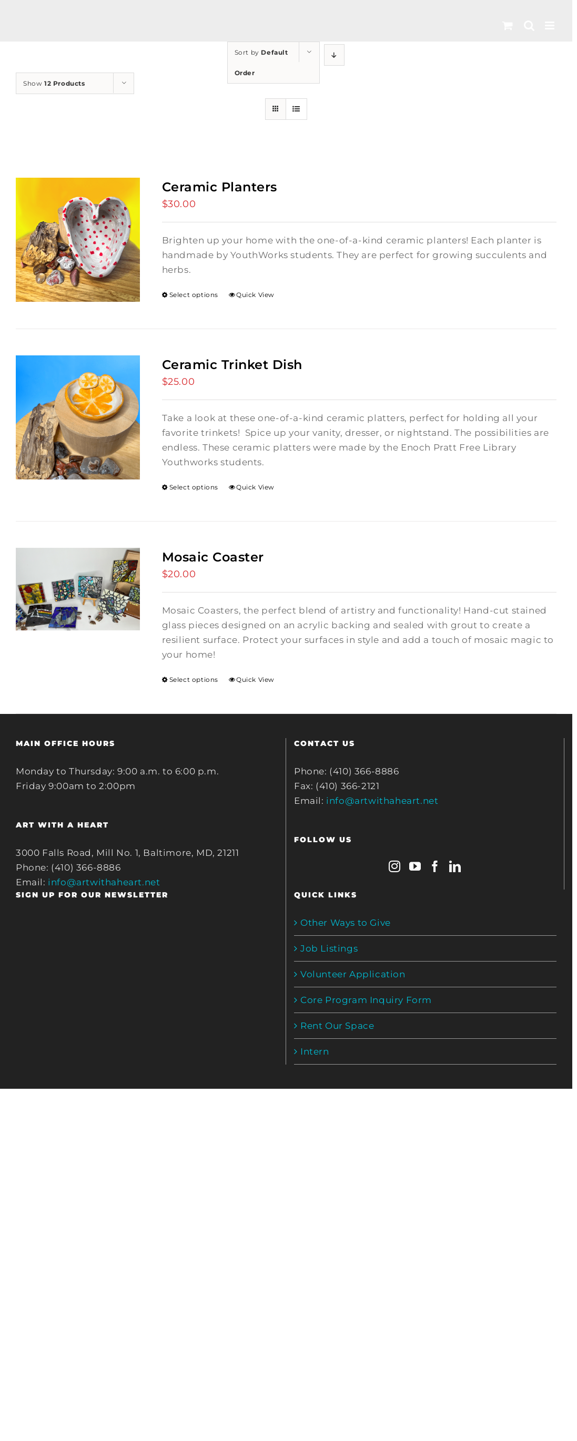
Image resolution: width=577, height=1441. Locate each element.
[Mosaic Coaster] (78, 589)
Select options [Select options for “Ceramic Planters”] (193, 295)
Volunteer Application (353, 974)
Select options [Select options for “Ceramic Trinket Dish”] (193, 487)
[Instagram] (395, 866)
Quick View (255, 295)
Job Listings (329, 948)
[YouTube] (415, 866)
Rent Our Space (337, 1025)
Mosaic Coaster (213, 557)
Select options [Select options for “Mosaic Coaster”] (193, 679)
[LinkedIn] (455, 866)
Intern (314, 1051)
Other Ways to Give (345, 922)
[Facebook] (435, 866)
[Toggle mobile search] (529, 25)
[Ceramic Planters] (78, 240)
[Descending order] (334, 55)
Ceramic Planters (219, 187)
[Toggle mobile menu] (550, 25)
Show (54, 83)
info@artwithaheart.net (104, 882)
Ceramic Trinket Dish (232, 364)
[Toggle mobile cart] (507, 25)
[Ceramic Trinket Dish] (78, 417)
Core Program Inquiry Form (366, 1000)
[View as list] (296, 109)
